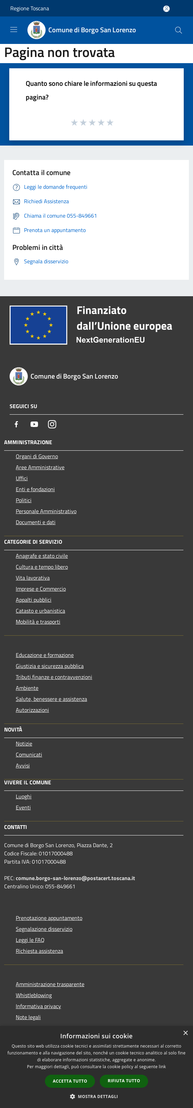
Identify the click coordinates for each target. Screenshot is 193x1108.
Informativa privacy (38, 1006)
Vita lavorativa (33, 578)
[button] (96, 1096)
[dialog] (96, 1067)
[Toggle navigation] (14, 29)
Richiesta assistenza (39, 951)
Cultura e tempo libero (42, 567)
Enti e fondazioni (35, 489)
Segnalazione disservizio (44, 929)
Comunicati (29, 754)
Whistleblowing (34, 995)
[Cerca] (178, 30)
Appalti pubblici (33, 600)
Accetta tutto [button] (70, 1081)
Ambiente (27, 688)
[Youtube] (34, 424)
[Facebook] (16, 424)
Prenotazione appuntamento (49, 918)
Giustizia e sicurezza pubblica (50, 666)
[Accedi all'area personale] (166, 9)
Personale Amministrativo (46, 511)
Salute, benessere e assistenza (51, 699)
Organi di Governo (37, 456)
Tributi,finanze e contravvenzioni (54, 677)
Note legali (28, 1017)
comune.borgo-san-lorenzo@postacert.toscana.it (75, 878)
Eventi (23, 807)
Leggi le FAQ (30, 940)
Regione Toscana (29, 8)
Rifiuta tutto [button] (124, 1081)
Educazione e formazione (45, 655)
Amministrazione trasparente (50, 984)
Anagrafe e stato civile (42, 556)
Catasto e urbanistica (40, 611)
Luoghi (24, 796)
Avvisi (23, 765)
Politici (24, 500)
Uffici (22, 478)
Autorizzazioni (32, 710)
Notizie (24, 743)
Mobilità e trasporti (38, 622)
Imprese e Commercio (41, 589)
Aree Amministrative (40, 467)
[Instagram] (52, 424)
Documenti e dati (36, 522)
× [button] (185, 1033)
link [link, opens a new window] (162, 1067)
